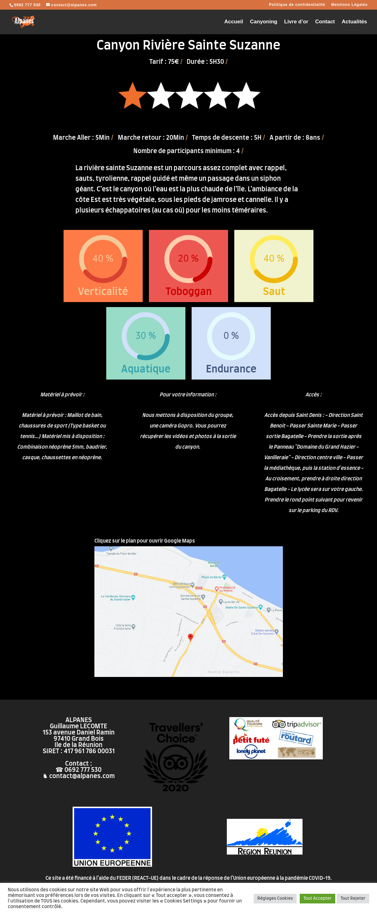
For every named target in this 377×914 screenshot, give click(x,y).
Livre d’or (296, 22)
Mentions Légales (349, 5)
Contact (325, 22)
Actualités (354, 22)
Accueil (233, 22)
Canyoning (263, 22)
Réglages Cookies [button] (275, 899)
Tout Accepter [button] (317, 899)
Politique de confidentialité (297, 5)
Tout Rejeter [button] (353, 899)
